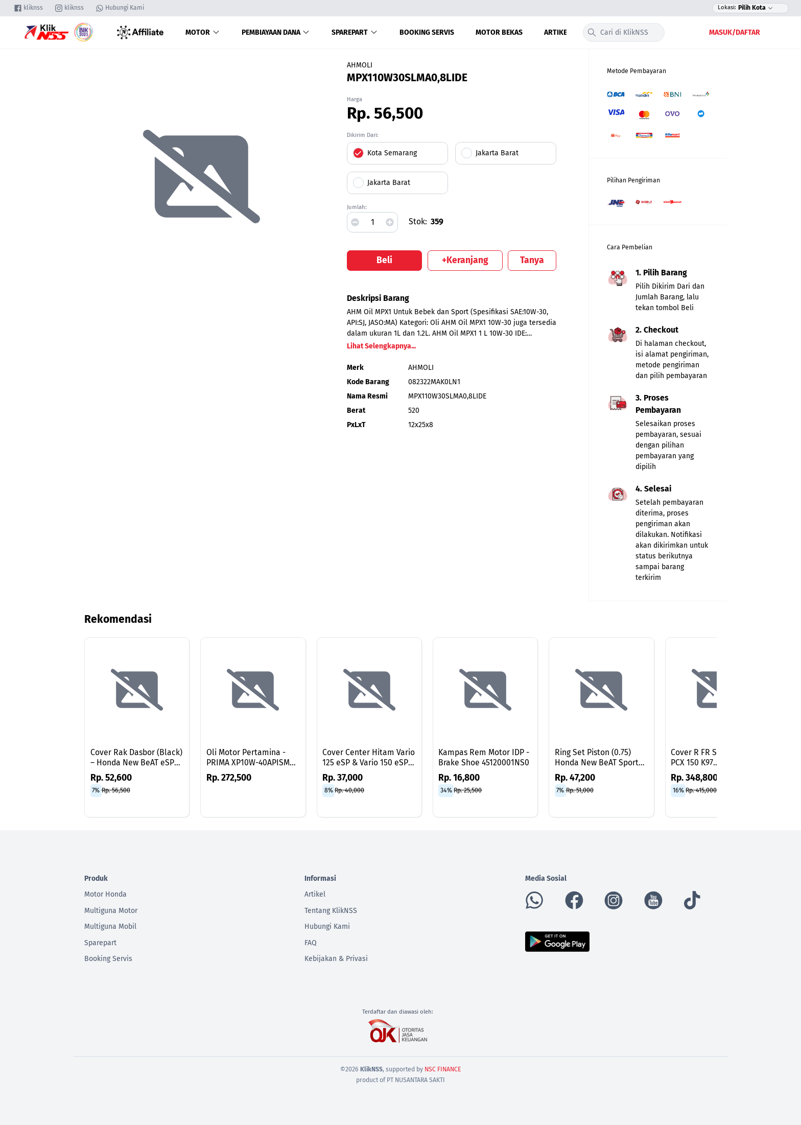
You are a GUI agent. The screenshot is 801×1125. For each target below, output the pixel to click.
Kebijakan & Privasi (336, 958)
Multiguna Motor (110, 910)
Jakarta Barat (497, 153)
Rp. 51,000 (580, 790)
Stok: (418, 221)
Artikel (557, 32)
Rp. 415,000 (701, 790)
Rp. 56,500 (116, 790)
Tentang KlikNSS (330, 910)
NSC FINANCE (443, 1069)
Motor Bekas (499, 32)
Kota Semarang (392, 153)
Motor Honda (105, 894)
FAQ (310, 943)
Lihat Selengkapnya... (381, 346)
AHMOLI (359, 65)
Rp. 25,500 (468, 790)
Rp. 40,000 (349, 790)
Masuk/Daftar (734, 32)
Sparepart (355, 32)
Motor (202, 32)
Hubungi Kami (327, 926)
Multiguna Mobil (110, 926)
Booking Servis (426, 32)
